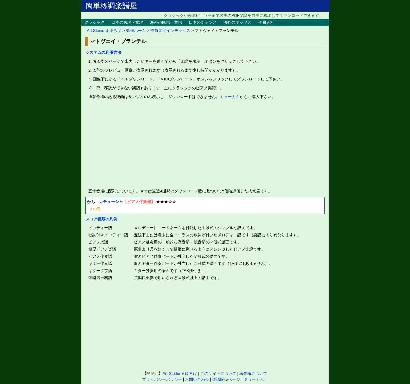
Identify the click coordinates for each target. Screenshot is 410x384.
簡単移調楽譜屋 (111, 5)
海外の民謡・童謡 (166, 22)
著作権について (253, 373)
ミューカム (230, 96)
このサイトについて (218, 373)
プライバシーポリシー (162, 379)
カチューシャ (111, 201)
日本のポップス (203, 22)
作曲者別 (266, 22)
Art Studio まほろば (104, 30)
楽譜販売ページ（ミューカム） (240, 379)
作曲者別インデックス (170, 30)
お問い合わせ (197, 379)
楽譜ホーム (136, 30)
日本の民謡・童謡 (127, 22)
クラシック (94, 22)
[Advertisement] (205, 144)
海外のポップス (237, 22)
